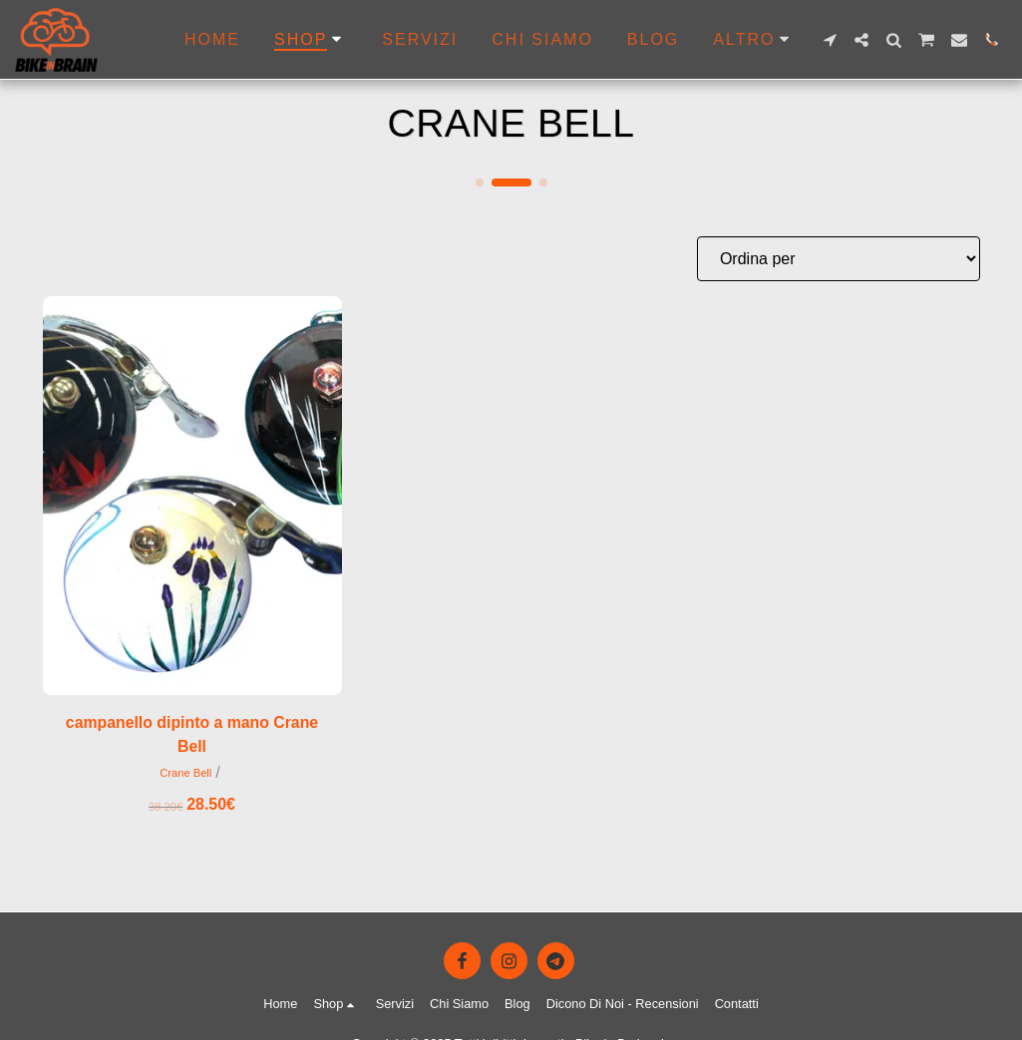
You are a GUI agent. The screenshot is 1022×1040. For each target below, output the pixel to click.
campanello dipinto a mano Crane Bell (191, 734)
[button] (830, 40)
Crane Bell (185, 774)
